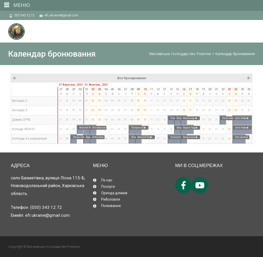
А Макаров (98, 137)
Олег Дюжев (241, 137)
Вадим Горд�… (191, 127)
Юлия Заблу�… (230, 118)
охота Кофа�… (242, 118)
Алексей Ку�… (146, 137)
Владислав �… (191, 137)
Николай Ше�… (179, 137)
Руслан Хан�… (81, 137)
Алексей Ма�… (87, 127)
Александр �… (191, 118)
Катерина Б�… (139, 127)
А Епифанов (98, 127)
